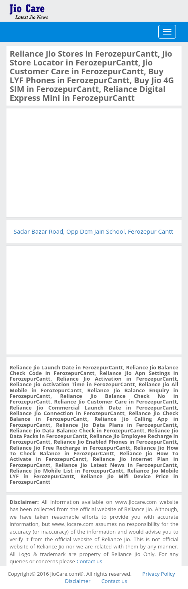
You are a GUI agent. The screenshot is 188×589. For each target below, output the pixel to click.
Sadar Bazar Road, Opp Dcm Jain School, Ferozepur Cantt (93, 231)
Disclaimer (78, 581)
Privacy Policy (158, 573)
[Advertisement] (70, 162)
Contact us (89, 561)
